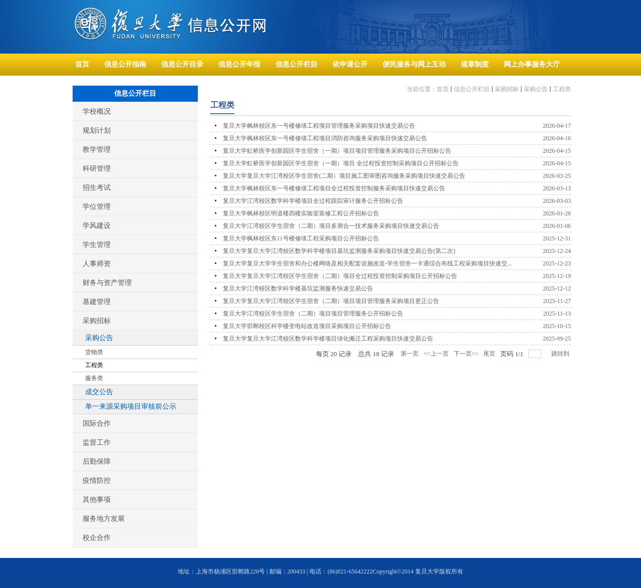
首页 (443, 89)
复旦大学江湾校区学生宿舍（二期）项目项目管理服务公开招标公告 (313, 313)
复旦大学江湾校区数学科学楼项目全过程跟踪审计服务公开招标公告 (313, 200)
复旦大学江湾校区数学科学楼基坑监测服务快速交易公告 (298, 288)
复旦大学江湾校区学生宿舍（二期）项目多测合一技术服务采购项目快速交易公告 (331, 225)
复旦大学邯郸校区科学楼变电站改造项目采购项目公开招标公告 (307, 326)
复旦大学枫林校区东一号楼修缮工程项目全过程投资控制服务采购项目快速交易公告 (334, 188)
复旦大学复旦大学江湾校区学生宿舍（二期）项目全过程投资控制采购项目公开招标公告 (340, 275)
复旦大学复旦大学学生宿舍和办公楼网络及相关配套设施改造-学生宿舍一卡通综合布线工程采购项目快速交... (367, 263)
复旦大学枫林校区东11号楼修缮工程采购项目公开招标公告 (301, 238)
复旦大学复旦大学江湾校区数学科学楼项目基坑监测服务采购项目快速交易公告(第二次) (339, 250)
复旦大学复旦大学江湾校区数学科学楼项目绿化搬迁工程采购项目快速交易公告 (328, 338)
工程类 (562, 89)
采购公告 (536, 89)
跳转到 (561, 353)
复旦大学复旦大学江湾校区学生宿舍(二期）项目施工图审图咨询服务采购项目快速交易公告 (344, 175)
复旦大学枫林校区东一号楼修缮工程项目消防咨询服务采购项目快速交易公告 (325, 138)
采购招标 (507, 89)
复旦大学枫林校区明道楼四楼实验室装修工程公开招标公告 (301, 213)
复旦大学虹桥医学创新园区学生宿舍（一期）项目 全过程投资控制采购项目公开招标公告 (341, 163)
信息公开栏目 (472, 89)
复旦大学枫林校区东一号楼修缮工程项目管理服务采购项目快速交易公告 (319, 125)
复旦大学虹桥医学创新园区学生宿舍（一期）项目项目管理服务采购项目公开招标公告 (337, 150)
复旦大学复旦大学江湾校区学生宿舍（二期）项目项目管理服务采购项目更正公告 (331, 301)
